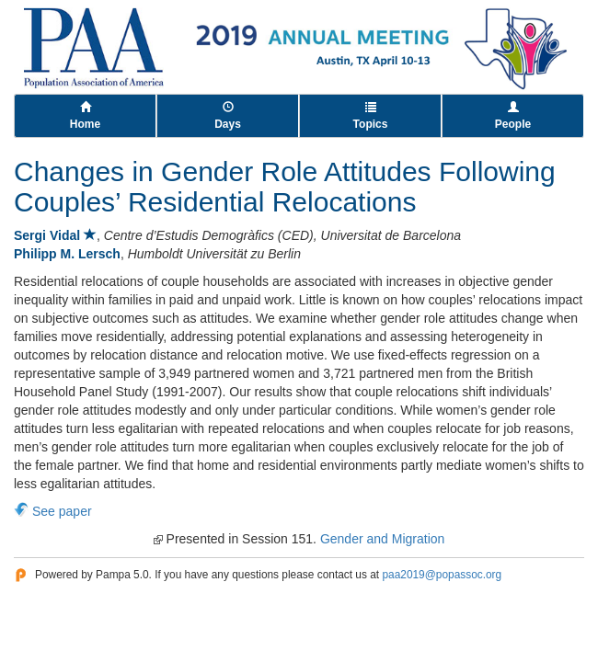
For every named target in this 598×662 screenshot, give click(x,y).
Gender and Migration (382, 538)
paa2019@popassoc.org (441, 574)
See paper (62, 511)
